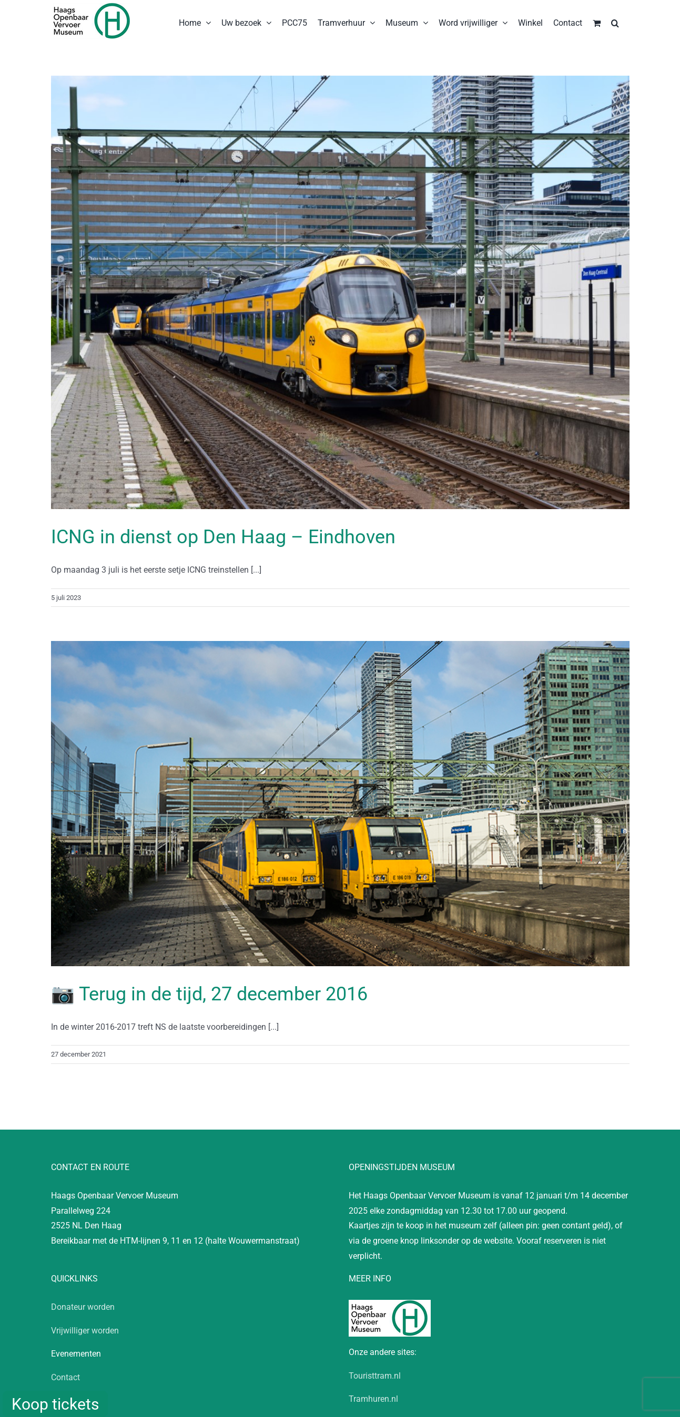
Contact (65, 1377)
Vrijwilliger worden (85, 1331)
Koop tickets (55, 1404)
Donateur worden (83, 1307)
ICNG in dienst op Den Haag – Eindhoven (223, 537)
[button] (615, 22)
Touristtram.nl (375, 1376)
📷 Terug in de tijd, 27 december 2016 (209, 994)
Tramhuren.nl (373, 1399)
